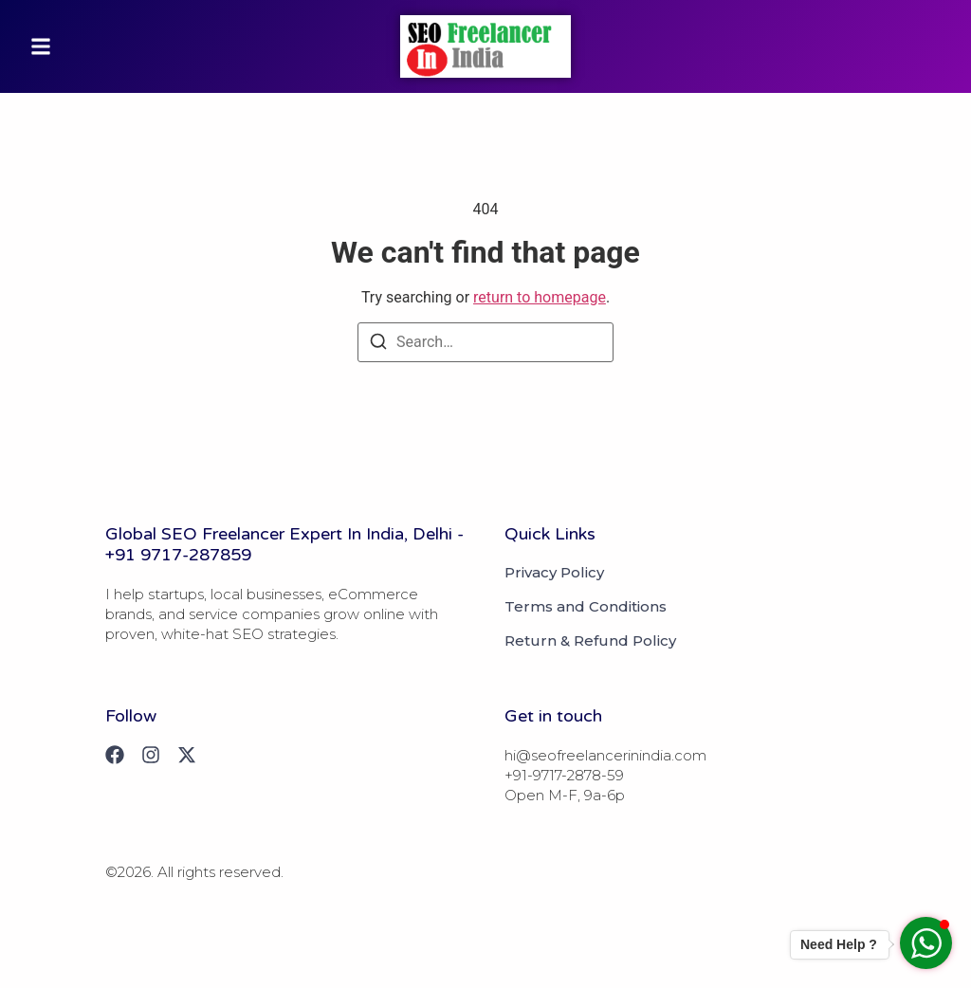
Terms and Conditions (585, 606)
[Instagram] (150, 754)
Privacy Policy (554, 572)
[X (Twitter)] (186, 754)
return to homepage (539, 297)
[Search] (378, 344)
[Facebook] (114, 754)
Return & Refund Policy (590, 641)
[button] (40, 46)
